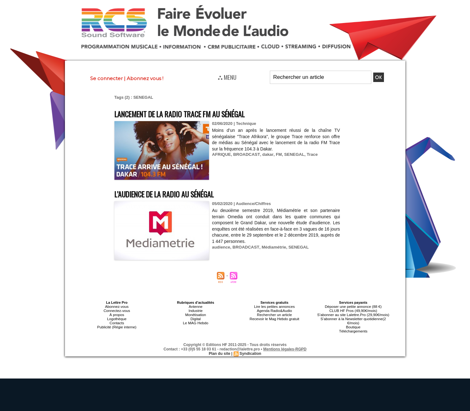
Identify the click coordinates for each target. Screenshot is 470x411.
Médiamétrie (272, 247)
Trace (309, 154)
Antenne (195, 306)
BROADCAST (245, 154)
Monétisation (195, 314)
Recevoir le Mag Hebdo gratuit (274, 318)
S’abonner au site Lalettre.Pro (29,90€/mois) (353, 314)
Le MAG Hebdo (196, 321)
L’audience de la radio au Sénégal (169, 194)
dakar (266, 154)
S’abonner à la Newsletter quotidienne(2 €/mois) (353, 319)
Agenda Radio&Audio (274, 310)
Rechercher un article (274, 314)
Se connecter (106, 78)
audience (221, 247)
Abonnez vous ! (145, 78)
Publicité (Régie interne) (116, 325)
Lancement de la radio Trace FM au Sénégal (186, 114)
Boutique (353, 325)
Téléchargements (353, 329)
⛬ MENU (227, 77)
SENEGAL (292, 154)
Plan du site (219, 351)
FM (277, 154)
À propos (117, 314)
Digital (195, 318)
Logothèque (116, 318)
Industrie (195, 310)
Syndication (250, 351)
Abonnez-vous (117, 306)
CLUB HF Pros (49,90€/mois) (353, 310)
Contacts (117, 321)
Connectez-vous (117, 310)
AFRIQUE (221, 154)
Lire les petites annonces (274, 306)
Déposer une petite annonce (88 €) (353, 306)
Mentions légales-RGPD (285, 347)
